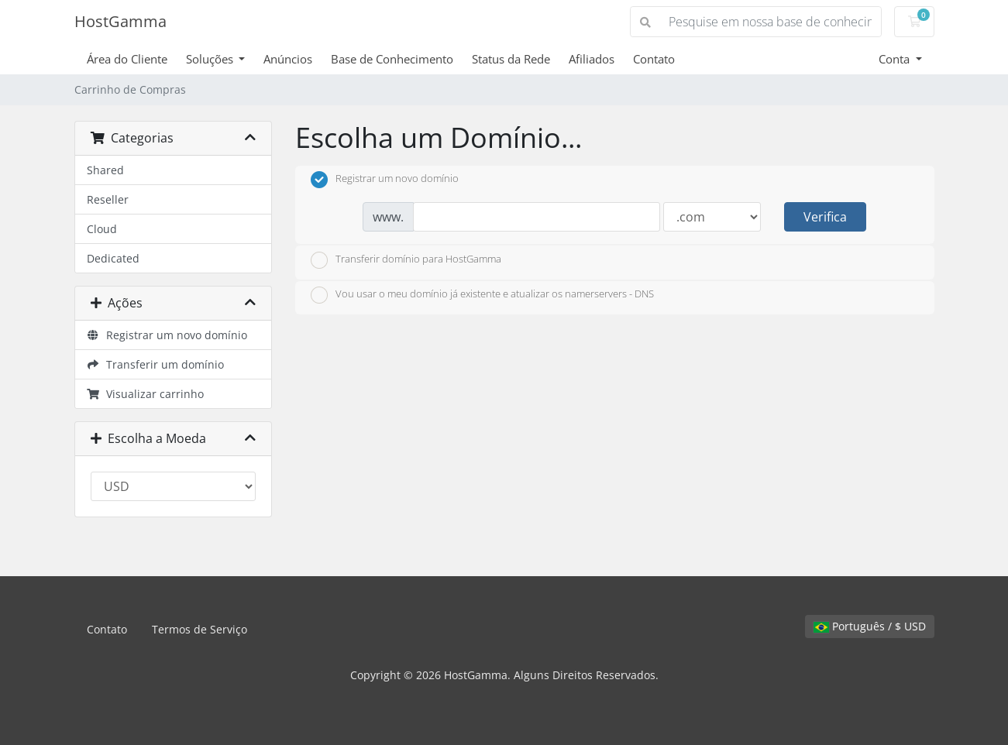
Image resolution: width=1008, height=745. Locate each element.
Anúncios (287, 59)
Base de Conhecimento (392, 59)
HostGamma (120, 21)
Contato (654, 59)
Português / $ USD (870, 626)
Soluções (211, 59)
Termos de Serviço (199, 629)
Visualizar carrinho (146, 393)
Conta (896, 59)
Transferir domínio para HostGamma (406, 260)
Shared (105, 170)
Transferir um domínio (156, 364)
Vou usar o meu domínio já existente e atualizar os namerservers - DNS (482, 295)
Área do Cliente (127, 59)
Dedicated (113, 258)
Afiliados (591, 59)
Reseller (108, 199)
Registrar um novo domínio (167, 335)
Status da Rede (511, 59)
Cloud (102, 228)
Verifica (825, 216)
